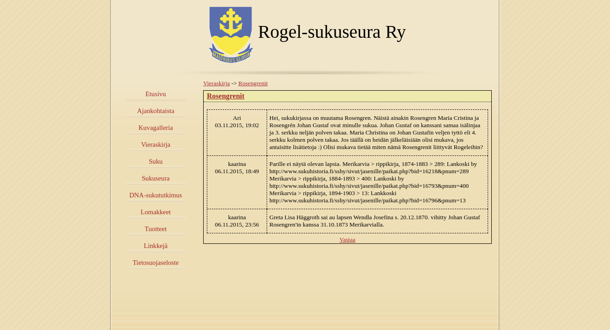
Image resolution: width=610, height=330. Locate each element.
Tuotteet (156, 228)
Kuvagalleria (155, 127)
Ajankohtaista (155, 110)
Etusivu (156, 94)
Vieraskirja (155, 144)
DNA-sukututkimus (155, 195)
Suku (156, 161)
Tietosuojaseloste (155, 262)
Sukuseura (155, 178)
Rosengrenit (253, 83)
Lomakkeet (156, 212)
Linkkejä (156, 245)
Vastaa (348, 239)
